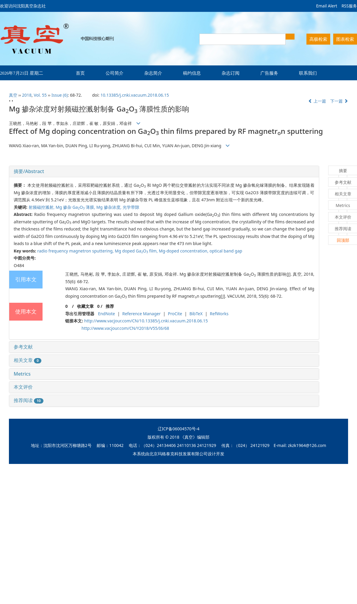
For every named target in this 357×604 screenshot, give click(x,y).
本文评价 (23, 387)
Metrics (22, 374)
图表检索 (345, 39)
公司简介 (114, 73)
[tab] (164, 171)
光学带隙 (131, 207)
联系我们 (308, 73)
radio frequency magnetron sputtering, (76, 251)
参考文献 (23, 346)
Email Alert (326, 6)
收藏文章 (85, 306)
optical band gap (225, 251)
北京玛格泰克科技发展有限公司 (178, 453)
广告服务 (269, 73)
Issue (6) (59, 95)
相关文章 (27, 360)
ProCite (175, 313)
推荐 (110, 306)
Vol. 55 (40, 95)
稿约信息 (192, 73)
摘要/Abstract (29, 171)
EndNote (106, 313)
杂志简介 (153, 73)
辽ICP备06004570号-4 (179, 429)
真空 (13, 95)
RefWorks (219, 313)
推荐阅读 (28, 400)
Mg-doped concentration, (184, 251)
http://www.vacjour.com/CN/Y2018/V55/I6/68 (125, 328)
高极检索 (318, 39)
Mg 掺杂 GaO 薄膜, (76, 207)
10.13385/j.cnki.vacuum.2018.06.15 (135, 95)
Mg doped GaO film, (137, 251)
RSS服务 (349, 6)
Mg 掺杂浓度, (109, 207)
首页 (80, 73)
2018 (27, 95)
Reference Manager (141, 313)
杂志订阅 (230, 73)
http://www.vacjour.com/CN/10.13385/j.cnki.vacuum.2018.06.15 (146, 321)
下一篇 (339, 101)
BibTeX (196, 313)
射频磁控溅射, (42, 207)
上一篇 (317, 101)
